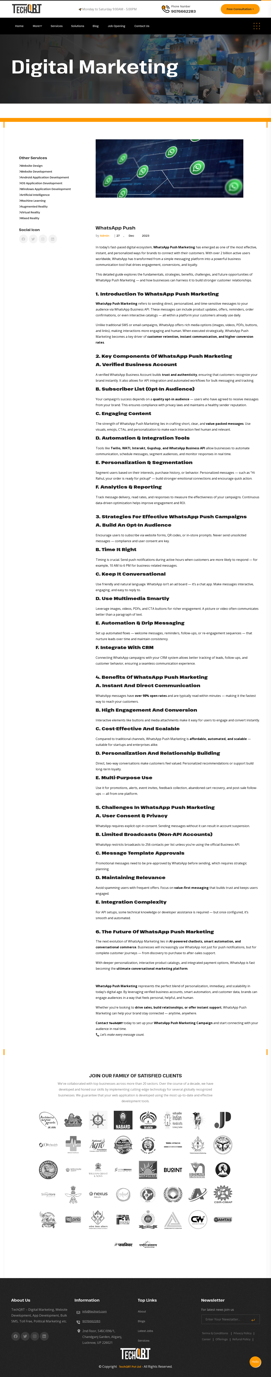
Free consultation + (240, 9)
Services (57, 26)
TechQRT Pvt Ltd (129, 1366)
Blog (96, 26)
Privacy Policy (243, 1333)
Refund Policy (241, 1339)
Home (19, 26)
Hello (255, 1361)
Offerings (221, 1339)
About (142, 1311)
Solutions (78, 26)
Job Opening (117, 26)
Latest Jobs (145, 1331)
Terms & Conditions (215, 1333)
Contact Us (141, 26)
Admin (104, 235)
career (206, 1339)
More (36, 26)
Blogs (141, 1321)
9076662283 (91, 1321)
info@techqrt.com (94, 1311)
